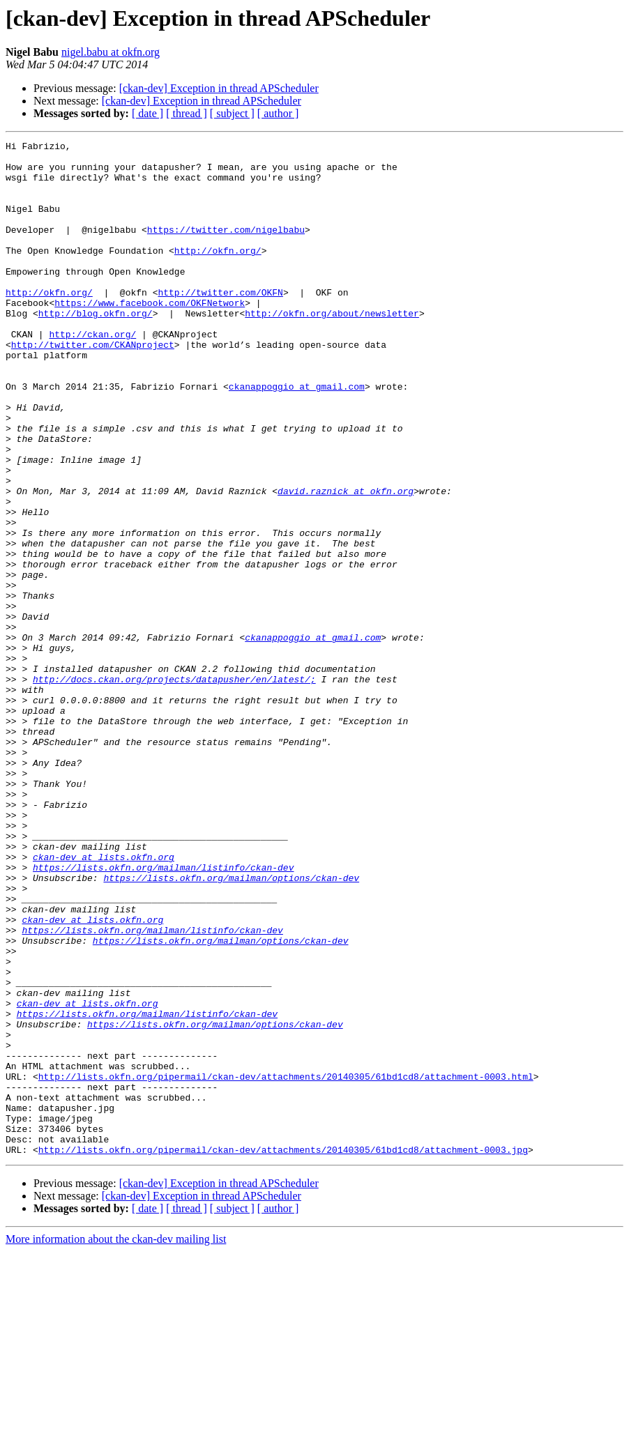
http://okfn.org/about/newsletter (332, 348)
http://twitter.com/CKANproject (92, 386)
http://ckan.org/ (92, 373)
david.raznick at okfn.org (346, 562)
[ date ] (147, 113)
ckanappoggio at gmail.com (297, 436)
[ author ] (278, 113)
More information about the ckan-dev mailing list (116, 1442)
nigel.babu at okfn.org (110, 52)
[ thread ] (186, 113)
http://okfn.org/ (218, 273)
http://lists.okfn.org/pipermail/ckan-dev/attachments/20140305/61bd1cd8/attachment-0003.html (285, 1264)
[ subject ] (232, 113)
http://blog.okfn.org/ (95, 348)
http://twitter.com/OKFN (220, 323)
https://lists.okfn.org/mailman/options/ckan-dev (231, 1026)
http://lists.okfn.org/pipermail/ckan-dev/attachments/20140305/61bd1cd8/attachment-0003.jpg (283, 1352)
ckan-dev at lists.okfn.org (103, 1001)
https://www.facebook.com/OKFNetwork (149, 336)
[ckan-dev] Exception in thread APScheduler (219, 88)
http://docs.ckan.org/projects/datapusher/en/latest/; (174, 787)
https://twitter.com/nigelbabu (226, 248)
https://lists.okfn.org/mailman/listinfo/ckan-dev (163, 1013)
